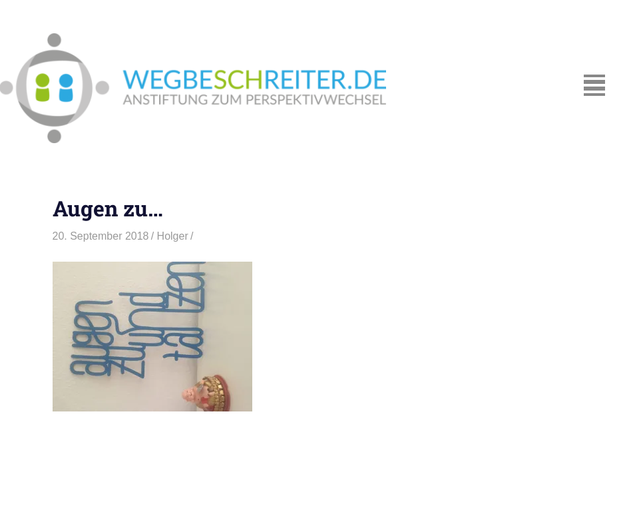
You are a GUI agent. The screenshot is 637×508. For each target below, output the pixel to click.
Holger (172, 236)
